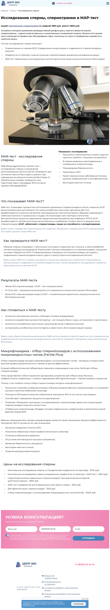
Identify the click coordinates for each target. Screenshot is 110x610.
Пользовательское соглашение (52, 583)
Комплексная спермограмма (24, 26)
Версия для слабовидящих (50, 577)
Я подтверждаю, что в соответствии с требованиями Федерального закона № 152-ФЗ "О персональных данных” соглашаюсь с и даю (38, 537)
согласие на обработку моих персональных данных (50, 539)
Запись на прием (64, 3)
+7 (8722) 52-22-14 (84, 564)
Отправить (88, 538)
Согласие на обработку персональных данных (61, 589)
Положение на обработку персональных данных (62, 595)
